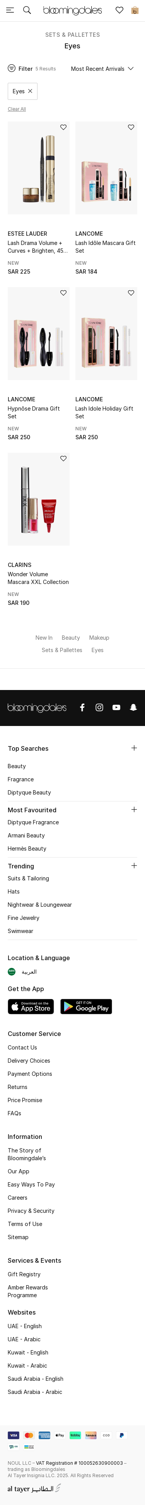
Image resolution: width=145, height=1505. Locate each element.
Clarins (19, 565)
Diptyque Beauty (29, 792)
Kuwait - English (28, 1352)
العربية (29, 971)
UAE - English (25, 1326)
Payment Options (30, 1073)
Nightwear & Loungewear (40, 904)
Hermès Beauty (27, 848)
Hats (14, 891)
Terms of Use (25, 1224)
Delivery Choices (29, 1060)
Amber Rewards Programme (28, 1291)
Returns (17, 1087)
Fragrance (21, 779)
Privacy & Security (31, 1210)
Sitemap (18, 1237)
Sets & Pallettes (72, 34)
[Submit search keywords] (27, 11)
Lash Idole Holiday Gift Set (104, 412)
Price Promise (25, 1100)
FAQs (14, 1113)
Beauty (17, 766)
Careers (17, 1197)
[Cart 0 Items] (135, 11)
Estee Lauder (27, 233)
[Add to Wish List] (63, 128)
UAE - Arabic (24, 1339)
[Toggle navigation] (10, 11)
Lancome (89, 233)
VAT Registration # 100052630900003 (79, 1463)
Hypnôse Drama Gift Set (34, 412)
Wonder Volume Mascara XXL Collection (38, 578)
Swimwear (20, 931)
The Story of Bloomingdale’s (27, 1154)
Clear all (17, 109)
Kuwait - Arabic (27, 1365)
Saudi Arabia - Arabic (35, 1392)
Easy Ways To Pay (31, 1184)
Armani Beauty (26, 835)
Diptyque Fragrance (33, 822)
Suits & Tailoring (28, 878)
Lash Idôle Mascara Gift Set (105, 247)
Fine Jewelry (23, 917)
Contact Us (22, 1047)
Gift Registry (24, 1274)
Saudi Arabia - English (35, 1378)
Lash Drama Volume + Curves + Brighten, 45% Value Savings (38, 247)
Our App (18, 1171)
